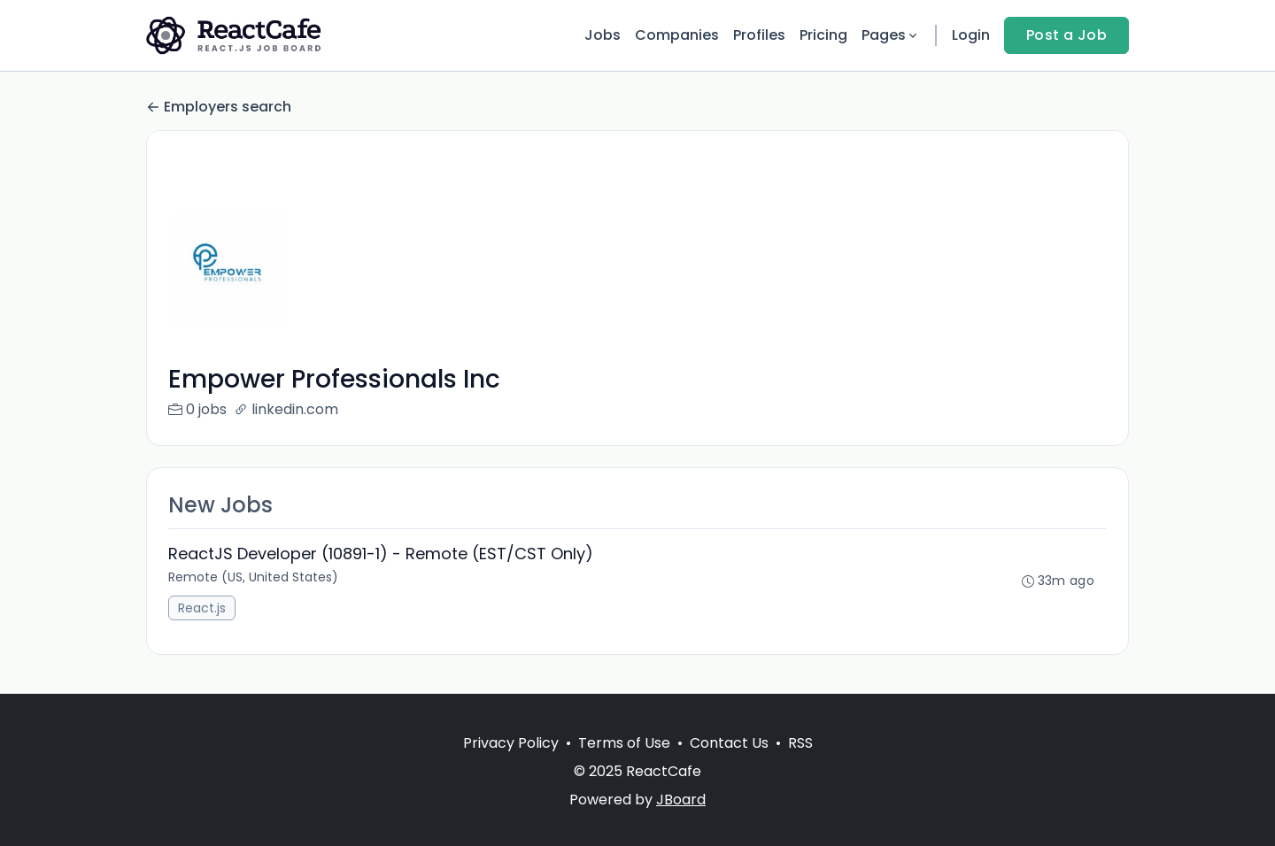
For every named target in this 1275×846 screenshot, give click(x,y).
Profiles (759, 35)
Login (971, 35)
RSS (800, 743)
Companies (677, 35)
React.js (202, 608)
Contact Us (729, 743)
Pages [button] (891, 35)
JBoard (681, 799)
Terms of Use (624, 743)
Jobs (602, 35)
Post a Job (1066, 35)
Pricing (823, 35)
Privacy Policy (511, 743)
